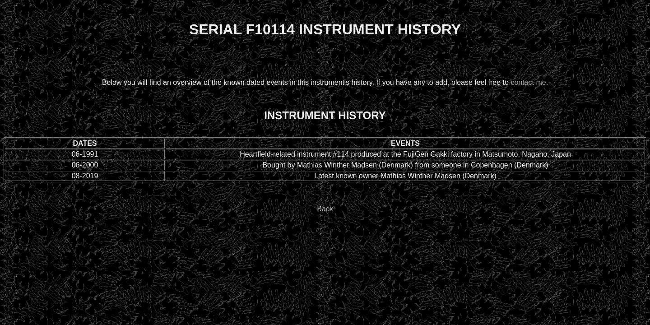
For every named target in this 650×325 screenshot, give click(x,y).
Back (325, 209)
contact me (528, 82)
